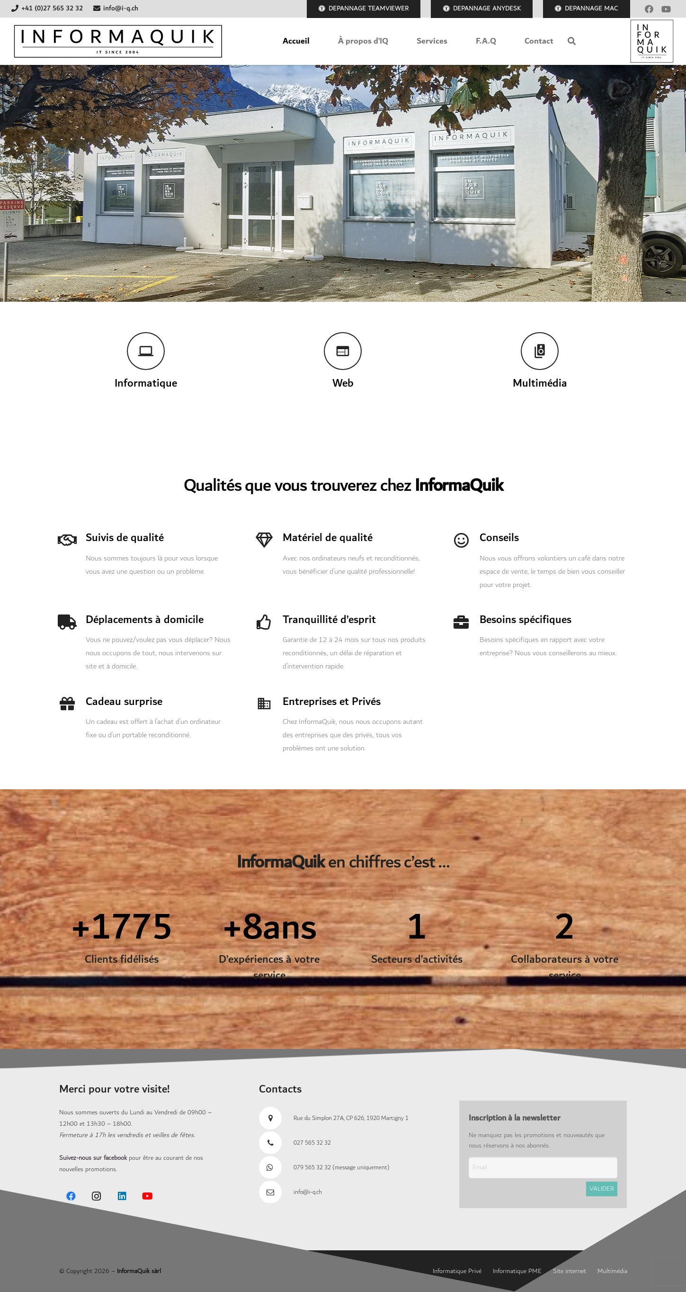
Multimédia (612, 1271)
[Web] (343, 351)
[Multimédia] (540, 351)
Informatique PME (517, 1271)
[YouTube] (666, 9)
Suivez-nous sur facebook (93, 1158)
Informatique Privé (457, 1271)
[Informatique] (146, 351)
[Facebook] (649, 9)
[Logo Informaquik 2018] (652, 41)
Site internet (569, 1271)
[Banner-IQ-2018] (117, 41)
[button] (571, 41)
